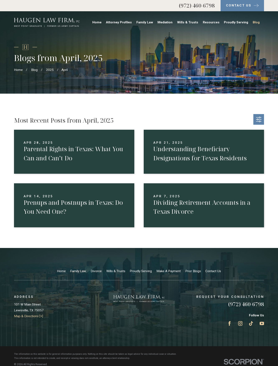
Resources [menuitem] (211, 22)
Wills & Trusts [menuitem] (187, 22)
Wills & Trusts (115, 271)
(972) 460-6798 (197, 5)
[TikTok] (251, 323)
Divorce (96, 271)
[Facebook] (229, 323)
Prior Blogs (193, 271)
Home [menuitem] (97, 22)
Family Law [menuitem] (144, 22)
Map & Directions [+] (28, 316)
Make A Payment (168, 271)
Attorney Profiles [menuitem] (119, 22)
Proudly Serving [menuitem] (236, 22)
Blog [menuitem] (256, 22)
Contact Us (213, 271)
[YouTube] (262, 323)
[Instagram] (240, 323)
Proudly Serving (141, 271)
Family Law (78, 271)
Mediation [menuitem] (165, 22)
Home (61, 271)
